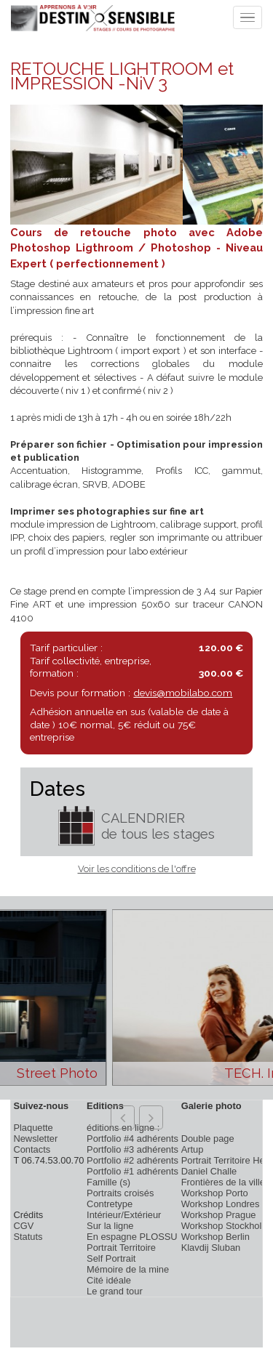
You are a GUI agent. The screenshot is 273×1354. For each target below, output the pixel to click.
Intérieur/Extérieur (124, 1214)
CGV (23, 1225)
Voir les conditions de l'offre (137, 868)
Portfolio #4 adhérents (132, 1138)
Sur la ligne (110, 1225)
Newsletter (35, 1138)
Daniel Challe (209, 1171)
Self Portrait (111, 1258)
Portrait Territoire (121, 1247)
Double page (207, 1138)
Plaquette (32, 1127)
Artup (192, 1149)
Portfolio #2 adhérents (132, 1160)
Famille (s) (108, 1182)
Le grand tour (115, 1291)
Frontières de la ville (223, 1182)
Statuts (27, 1236)
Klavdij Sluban (211, 1247)
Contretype (109, 1203)
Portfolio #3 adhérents (132, 1149)
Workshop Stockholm (225, 1225)
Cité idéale (109, 1280)
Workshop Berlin (215, 1236)
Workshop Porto (214, 1193)
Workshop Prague (218, 1214)
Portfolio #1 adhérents (132, 1171)
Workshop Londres (220, 1203)
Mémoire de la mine (128, 1269)
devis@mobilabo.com (182, 692)
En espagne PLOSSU (132, 1236)
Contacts (31, 1149)
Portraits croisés (120, 1193)
